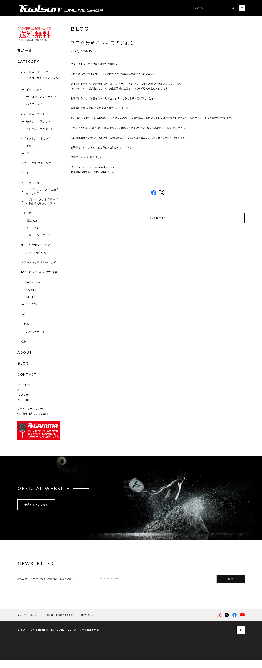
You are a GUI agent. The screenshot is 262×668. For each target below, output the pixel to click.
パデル (25, 324)
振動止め (31, 220)
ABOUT (24, 352)
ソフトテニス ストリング (36, 163)
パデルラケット (35, 331)
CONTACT (27, 375)
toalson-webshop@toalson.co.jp (96, 167)
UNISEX (31, 304)
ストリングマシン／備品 (35, 245)
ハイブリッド (34, 104)
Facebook (23, 395)
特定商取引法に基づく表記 (32, 414)
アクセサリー (29, 213)
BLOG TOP (157, 218)
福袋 (23, 341)
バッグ (25, 173)
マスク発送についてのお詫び (103, 42)
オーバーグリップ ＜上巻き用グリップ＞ (42, 191)
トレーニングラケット (39, 128)
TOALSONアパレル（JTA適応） (39, 272)
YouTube (23, 400)
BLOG (23, 363)
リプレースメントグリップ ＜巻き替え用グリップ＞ (42, 201)
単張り (30, 146)
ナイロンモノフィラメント (42, 96)
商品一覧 (24, 51)
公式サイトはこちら (36, 504)
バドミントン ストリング (36, 138)
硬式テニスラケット (33, 114)
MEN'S (30, 297)
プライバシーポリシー (30, 409)
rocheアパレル (30, 282)
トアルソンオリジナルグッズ (38, 262)
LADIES (31, 289)
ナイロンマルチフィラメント (42, 80)
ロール (30, 153)
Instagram (24, 384)
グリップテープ (30, 183)
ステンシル (33, 228)
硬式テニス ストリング (34, 71)
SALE (24, 314)
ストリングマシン (37, 252)
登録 (230, 579)
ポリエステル (34, 89)
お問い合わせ (87, 615)
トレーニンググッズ (38, 235)
